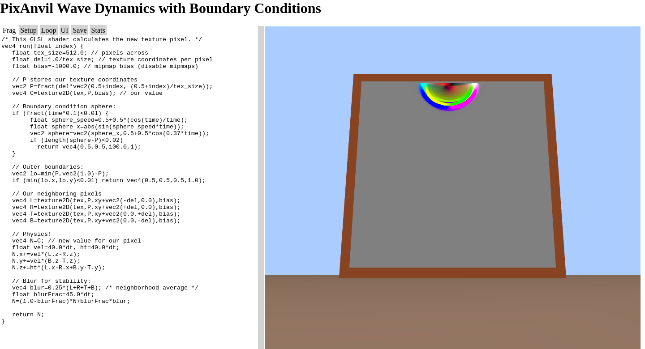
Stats (98, 30)
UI (65, 30)
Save (79, 30)
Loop (48, 30)
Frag (9, 30)
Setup (28, 30)
